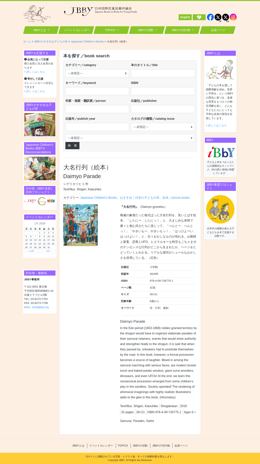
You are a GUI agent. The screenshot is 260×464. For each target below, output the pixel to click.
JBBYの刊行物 (180, 30)
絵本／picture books (176, 197)
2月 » (48, 251)
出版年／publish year (80, 118)
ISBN (134, 83)
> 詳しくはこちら (34, 71)
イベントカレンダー (77, 30)
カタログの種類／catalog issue (152, 118)
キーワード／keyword (80, 83)
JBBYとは (39, 30)
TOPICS (110, 30)
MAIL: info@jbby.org (36, 307)
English (185, 17)
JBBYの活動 (145, 30)
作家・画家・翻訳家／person (85, 100)
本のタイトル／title (144, 65)
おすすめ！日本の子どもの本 (139, 197)
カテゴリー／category (80, 65)
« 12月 (31, 251)
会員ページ (218, 30)
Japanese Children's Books (98, 197)
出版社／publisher (144, 100)
